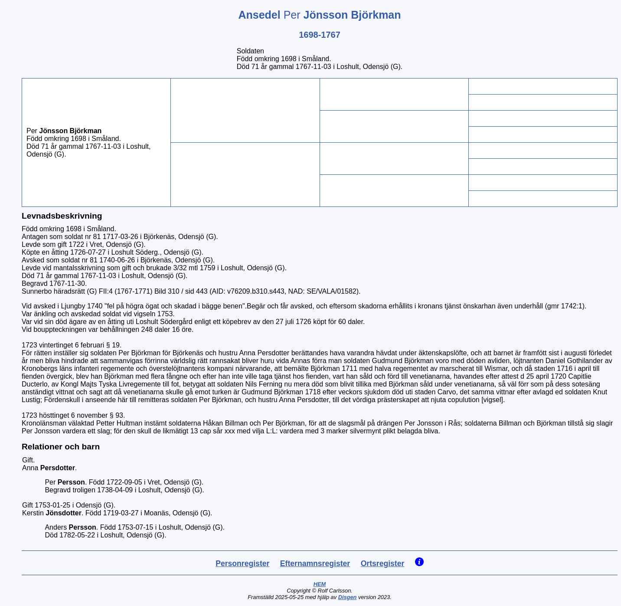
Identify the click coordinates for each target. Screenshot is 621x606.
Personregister (242, 563)
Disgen (347, 597)
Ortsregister (383, 563)
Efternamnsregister (315, 563)
